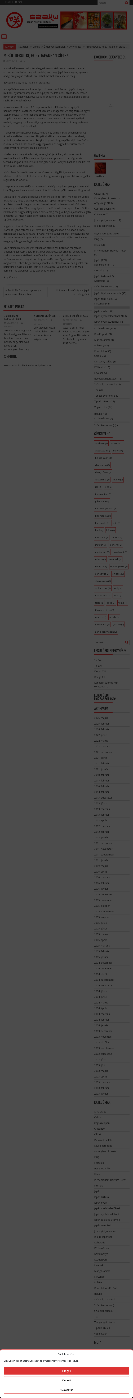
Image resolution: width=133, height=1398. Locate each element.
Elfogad (66, 1370)
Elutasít (66, 1380)
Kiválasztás (66, 1389)
